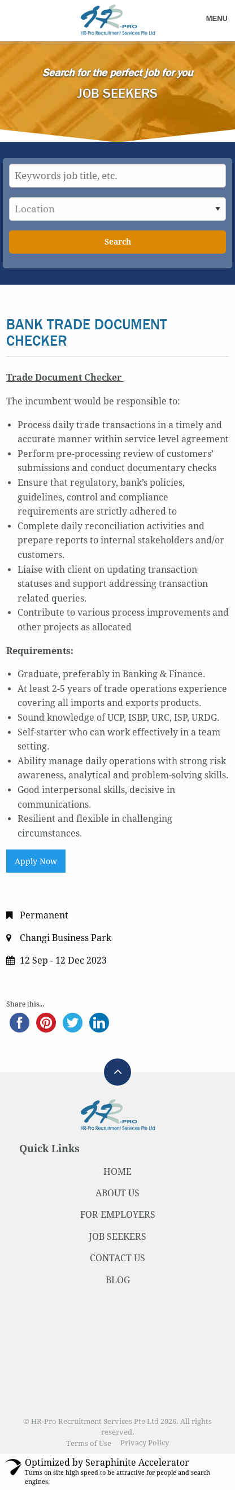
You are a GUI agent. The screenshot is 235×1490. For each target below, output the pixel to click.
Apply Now (36, 861)
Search (118, 241)
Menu (217, 18)
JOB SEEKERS (117, 1236)
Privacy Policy (144, 1443)
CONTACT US (117, 1258)
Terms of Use (88, 1443)
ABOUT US (117, 1193)
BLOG (118, 1280)
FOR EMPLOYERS (117, 1214)
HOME (117, 1171)
